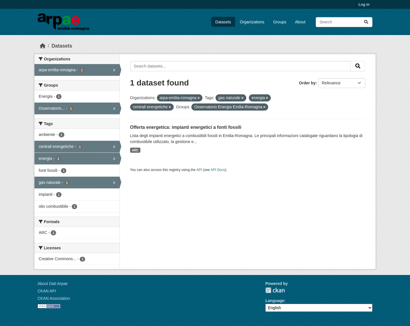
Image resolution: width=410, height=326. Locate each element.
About (300, 22)
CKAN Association (54, 298)
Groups (279, 22)
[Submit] (366, 22)
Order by (307, 83)
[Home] (43, 46)
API (199, 170)
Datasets (223, 22)
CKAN (275, 290)
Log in (364, 4)
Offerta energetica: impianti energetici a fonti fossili (185, 127)
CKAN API (47, 291)
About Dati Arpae (53, 283)
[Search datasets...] (344, 22)
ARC (135, 150)
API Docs (217, 170)
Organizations (252, 22)
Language (274, 300)
